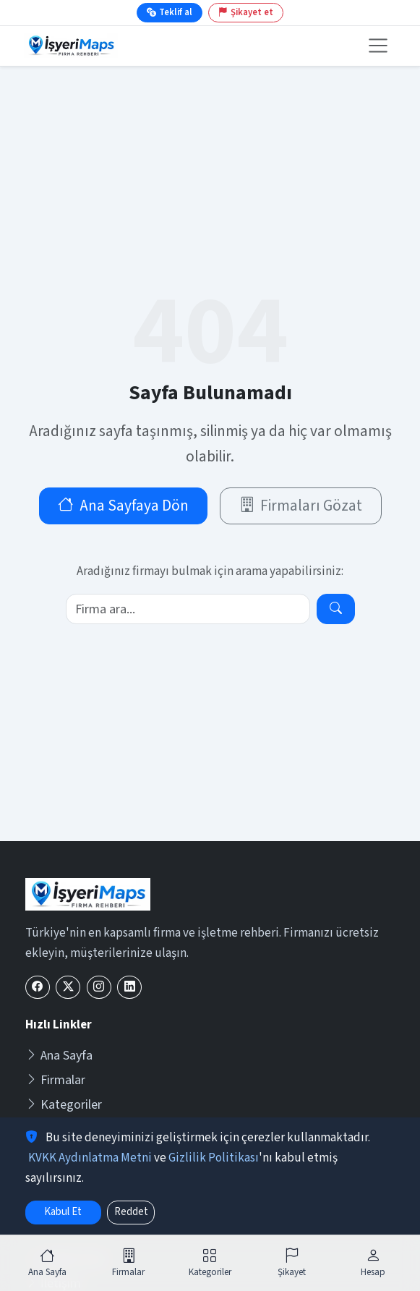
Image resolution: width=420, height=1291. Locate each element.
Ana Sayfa (59, 1056)
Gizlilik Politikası (213, 1158)
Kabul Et (63, 1211)
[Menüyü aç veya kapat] (378, 45)
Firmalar (55, 1080)
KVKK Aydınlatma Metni (90, 1158)
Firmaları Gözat (301, 506)
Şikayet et (245, 12)
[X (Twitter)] (68, 988)
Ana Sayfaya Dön (123, 506)
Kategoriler (63, 1105)
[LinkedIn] (129, 988)
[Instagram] (99, 988)
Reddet (131, 1211)
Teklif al (169, 12)
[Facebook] (37, 988)
